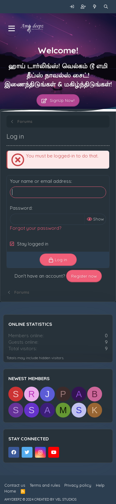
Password (21, 208)
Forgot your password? (35, 228)
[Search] (106, 6)
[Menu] (11, 28)
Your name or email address (40, 181)
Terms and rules (45, 485)
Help (100, 485)
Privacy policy (77, 485)
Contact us (14, 485)
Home (10, 491)
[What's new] (95, 6)
